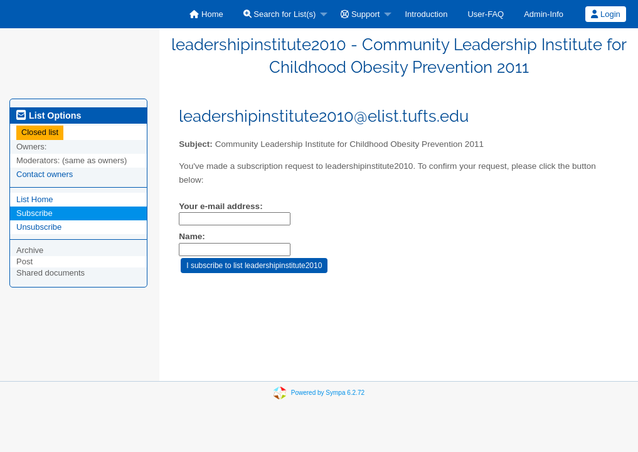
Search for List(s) (279, 14)
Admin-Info (543, 14)
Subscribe (34, 213)
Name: (192, 236)
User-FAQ (485, 14)
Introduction (426, 14)
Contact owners (44, 174)
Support (360, 14)
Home (206, 14)
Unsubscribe (38, 227)
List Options (48, 115)
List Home (34, 199)
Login (605, 14)
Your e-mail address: (220, 206)
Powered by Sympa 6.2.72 (327, 392)
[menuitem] (206, 14)
